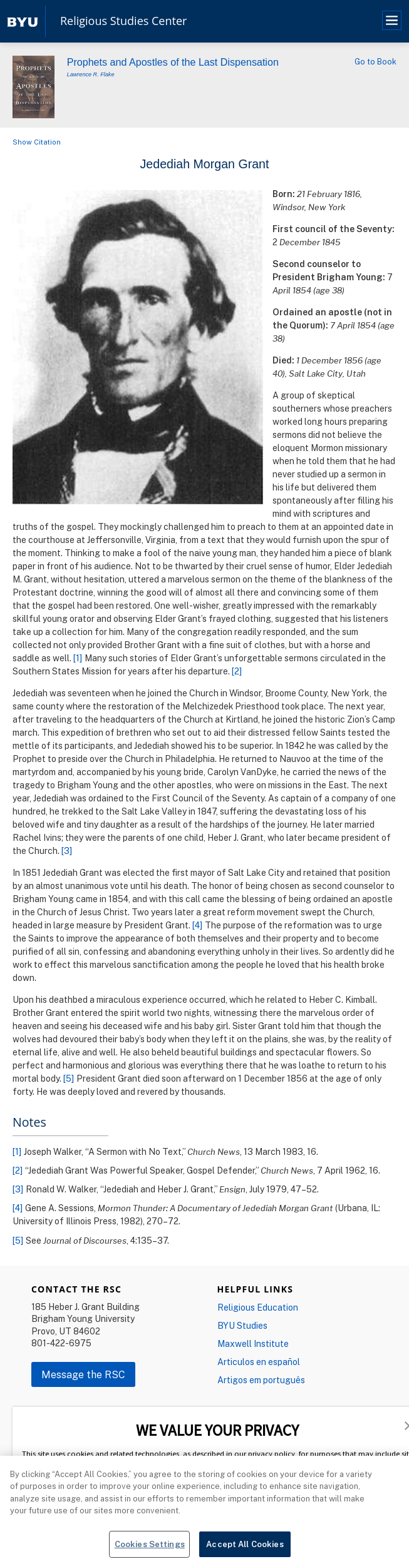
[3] (67, 850)
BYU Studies (242, 1325)
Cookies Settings (150, 1548)
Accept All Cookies (244, 1548)
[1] (78, 658)
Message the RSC (83, 1374)
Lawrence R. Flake (91, 74)
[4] (197, 925)
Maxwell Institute (253, 1343)
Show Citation (37, 142)
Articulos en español (258, 1361)
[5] (69, 1078)
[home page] (22, 21)
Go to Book (375, 61)
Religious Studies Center (123, 21)
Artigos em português (261, 1379)
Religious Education (257, 1307)
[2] (237, 671)
